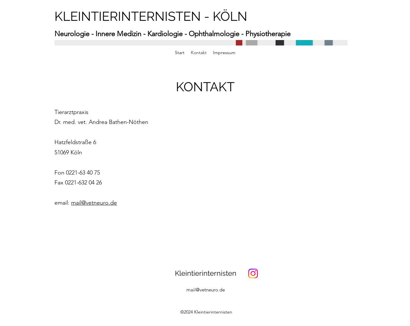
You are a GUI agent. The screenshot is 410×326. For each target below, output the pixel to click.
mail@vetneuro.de (94, 202)
